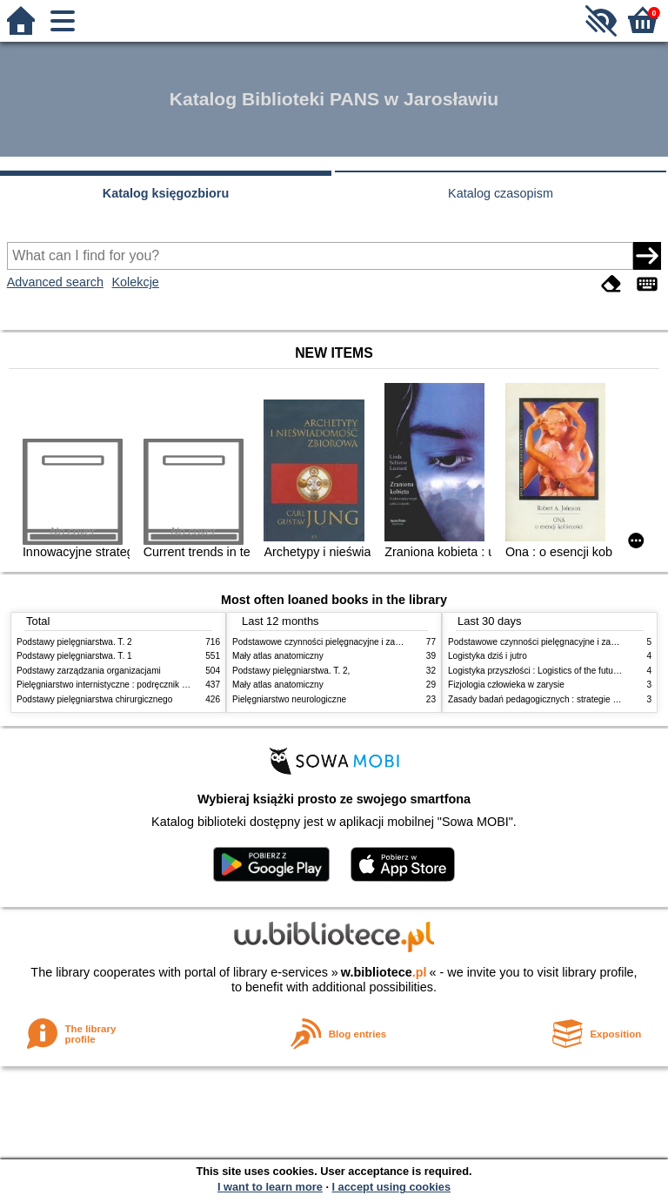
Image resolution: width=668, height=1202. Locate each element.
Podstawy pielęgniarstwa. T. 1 (74, 656)
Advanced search (55, 282)
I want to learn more (270, 1186)
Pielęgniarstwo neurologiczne (289, 699)
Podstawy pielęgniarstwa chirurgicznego (94, 699)
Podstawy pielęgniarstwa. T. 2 (74, 642)
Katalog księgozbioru (166, 193)
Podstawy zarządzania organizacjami (89, 670)
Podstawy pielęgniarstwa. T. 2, (291, 670)
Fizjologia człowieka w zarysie (506, 684)
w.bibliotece (384, 972)
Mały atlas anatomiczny (278, 656)
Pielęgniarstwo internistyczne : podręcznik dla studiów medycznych (147, 684)
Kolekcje (134, 282)
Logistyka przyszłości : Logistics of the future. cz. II (546, 670)
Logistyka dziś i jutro (487, 656)
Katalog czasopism (500, 193)
